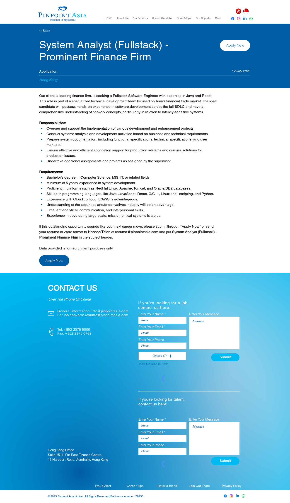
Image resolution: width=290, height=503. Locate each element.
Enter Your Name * (152, 314)
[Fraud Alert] (103, 485)
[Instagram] (239, 19)
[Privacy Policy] (231, 485)
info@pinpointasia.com (110, 311)
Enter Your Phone (151, 339)
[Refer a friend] (167, 485)
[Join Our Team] (199, 485)
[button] (235, 45)
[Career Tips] (135, 485)
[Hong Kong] (238, 11)
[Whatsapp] (251, 19)
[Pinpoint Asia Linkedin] (245, 19)
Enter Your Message (204, 314)
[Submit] (225, 357)
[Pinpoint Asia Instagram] (231, 496)
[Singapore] (246, 11)
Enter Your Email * (151, 326)
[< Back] (55, 31)
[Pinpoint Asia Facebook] (233, 19)
